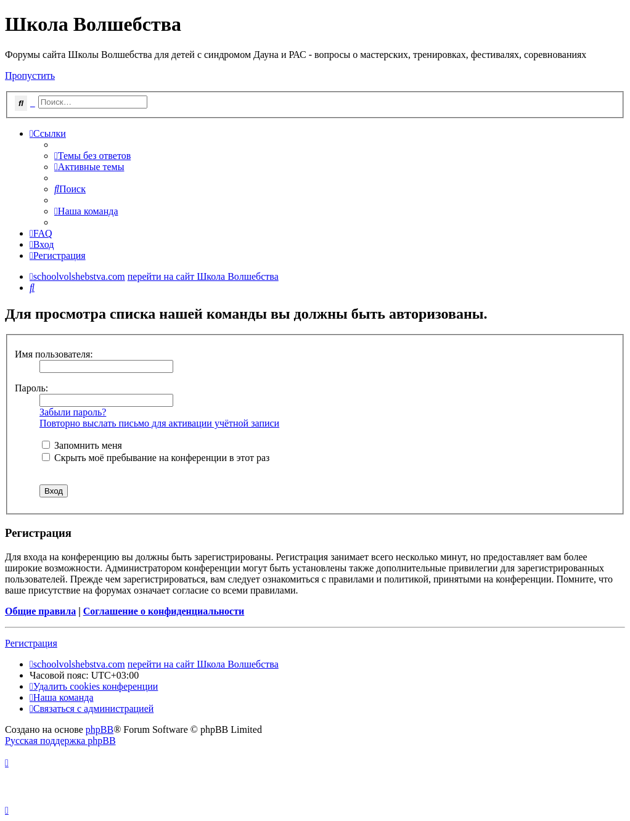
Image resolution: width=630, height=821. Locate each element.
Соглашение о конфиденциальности (163, 611)
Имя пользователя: (54, 354)
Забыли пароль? (72, 412)
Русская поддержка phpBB (60, 740)
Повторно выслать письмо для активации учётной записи (159, 423)
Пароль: (31, 388)
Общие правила (40, 611)
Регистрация (31, 643)
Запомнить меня (82, 445)
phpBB (99, 729)
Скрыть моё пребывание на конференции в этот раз (155, 457)
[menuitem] (92, 155)
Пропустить (30, 75)
